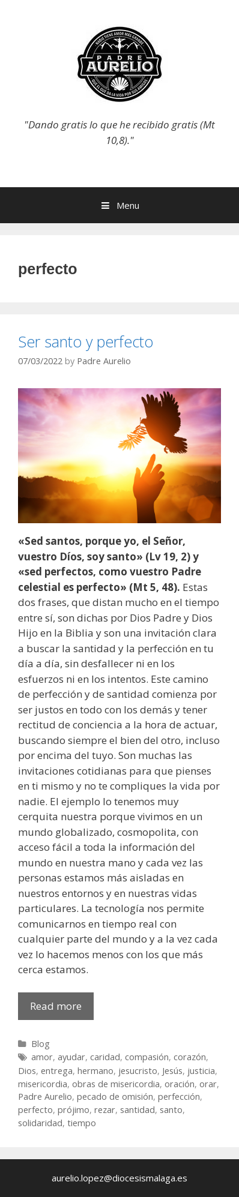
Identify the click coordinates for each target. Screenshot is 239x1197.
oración (180, 1084)
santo (171, 1109)
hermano (95, 1070)
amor (42, 1057)
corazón (190, 1057)
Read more (62, 1009)
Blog (40, 1043)
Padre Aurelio (45, 1096)
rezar (104, 1109)
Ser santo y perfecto (85, 341)
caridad (105, 1057)
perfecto (35, 1109)
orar (208, 1084)
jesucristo (137, 1070)
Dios (27, 1070)
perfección (179, 1096)
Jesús (172, 1070)
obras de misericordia (116, 1084)
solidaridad (40, 1123)
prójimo (73, 1109)
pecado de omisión (115, 1096)
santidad (137, 1109)
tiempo (81, 1123)
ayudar (71, 1057)
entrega (57, 1070)
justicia (201, 1070)
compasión (147, 1057)
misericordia (42, 1084)
